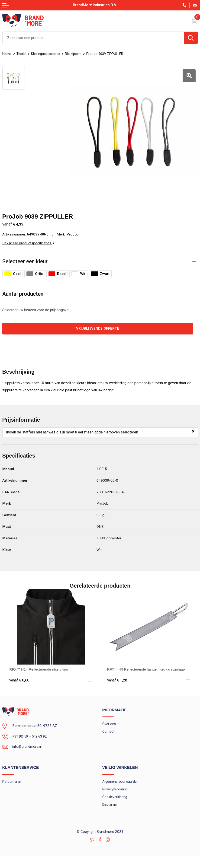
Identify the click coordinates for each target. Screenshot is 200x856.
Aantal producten (22, 292)
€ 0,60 (19, 678)
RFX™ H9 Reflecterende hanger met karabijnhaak (147, 668)
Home (7, 54)
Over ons (109, 722)
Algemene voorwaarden (120, 780)
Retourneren (11, 780)
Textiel (21, 54)
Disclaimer (110, 803)
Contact (108, 730)
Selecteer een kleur (25, 259)
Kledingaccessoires (46, 54)
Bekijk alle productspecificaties (28, 241)
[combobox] (93, 38)
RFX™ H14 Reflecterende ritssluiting (38, 668)
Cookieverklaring (114, 796)
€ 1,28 (117, 678)
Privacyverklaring (115, 788)
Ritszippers (74, 54)
